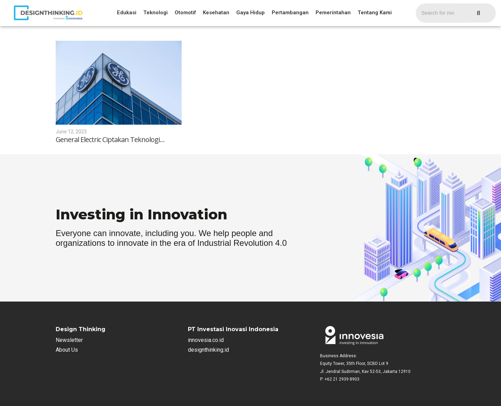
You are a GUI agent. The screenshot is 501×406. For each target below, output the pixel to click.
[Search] (438, 13)
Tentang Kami (375, 12)
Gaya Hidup (250, 12)
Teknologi (155, 12)
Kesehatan (216, 12)
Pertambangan (290, 12)
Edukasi (126, 12)
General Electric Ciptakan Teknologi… (110, 139)
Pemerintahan (333, 12)
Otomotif (185, 12)
